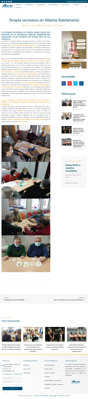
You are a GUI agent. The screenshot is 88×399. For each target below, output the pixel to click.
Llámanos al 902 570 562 (76, 1)
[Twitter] (4, 1)
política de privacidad (16, 385)
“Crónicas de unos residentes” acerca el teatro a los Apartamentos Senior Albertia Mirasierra (79, 118)
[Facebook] (2, 1)
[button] (22, 4)
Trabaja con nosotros (49, 373)
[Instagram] (6, 1)
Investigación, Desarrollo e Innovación (53, 384)
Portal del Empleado (49, 365)
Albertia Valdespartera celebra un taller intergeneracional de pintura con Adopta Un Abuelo (79, 104)
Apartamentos (26, 373)
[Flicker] (11, 1)
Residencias (61, 25)
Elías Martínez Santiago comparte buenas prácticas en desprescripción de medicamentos (79, 143)
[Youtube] (9, 1)
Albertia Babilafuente (46, 25)
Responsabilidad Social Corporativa (52, 380)
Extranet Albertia (48, 369)
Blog (55, 25)
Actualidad (46, 376)
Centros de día (26, 369)
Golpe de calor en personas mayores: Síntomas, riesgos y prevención (78, 131)
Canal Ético (47, 388)
